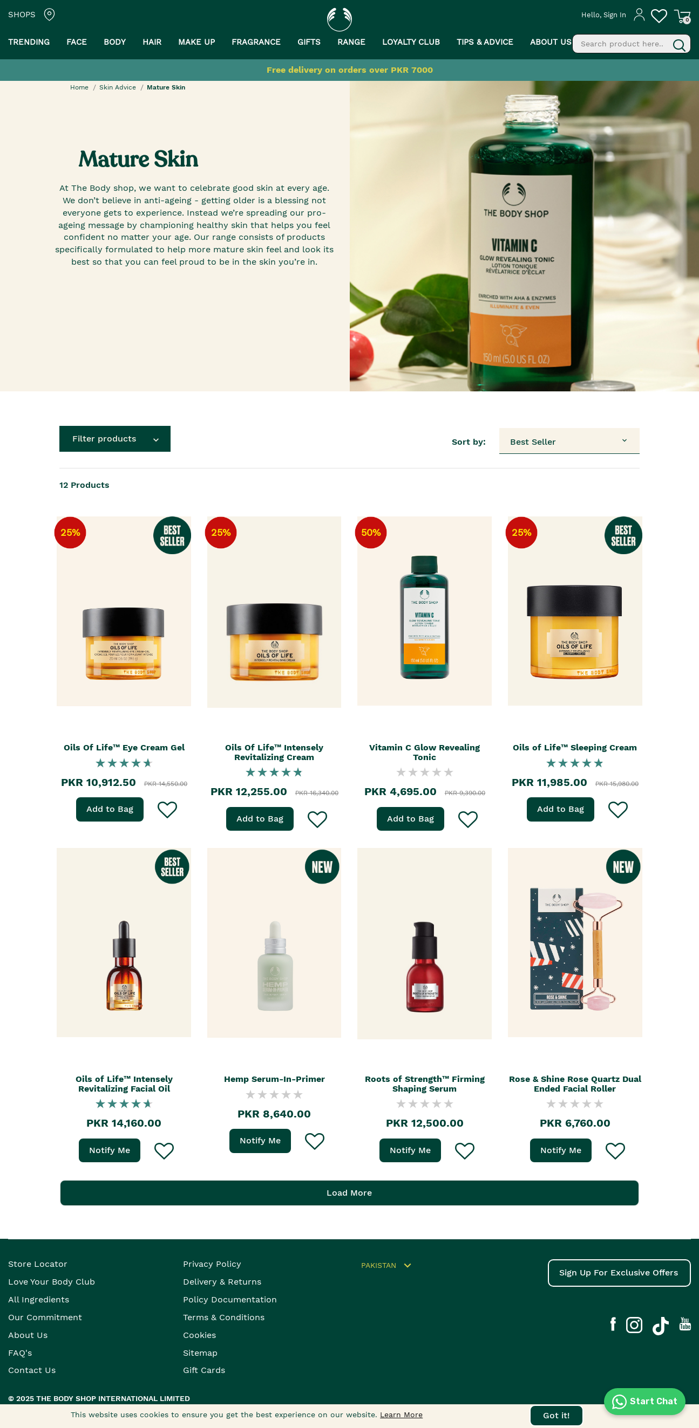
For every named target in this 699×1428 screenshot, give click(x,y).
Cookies (199, 1335)
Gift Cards (204, 1370)
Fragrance (256, 42)
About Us (27, 1335)
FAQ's (20, 1353)
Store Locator (37, 1264)
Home (79, 87)
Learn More (401, 1414)
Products (84, 485)
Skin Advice (117, 87)
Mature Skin (166, 87)
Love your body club (51, 1282)
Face (76, 42)
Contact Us (32, 1370)
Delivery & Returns (222, 1282)
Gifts (309, 42)
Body (115, 42)
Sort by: (469, 442)
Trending (29, 42)
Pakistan (388, 1266)
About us (551, 42)
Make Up (196, 42)
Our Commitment (45, 1317)
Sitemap (200, 1353)
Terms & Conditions (223, 1317)
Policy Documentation (230, 1300)
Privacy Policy (212, 1264)
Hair (151, 42)
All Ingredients (38, 1300)
